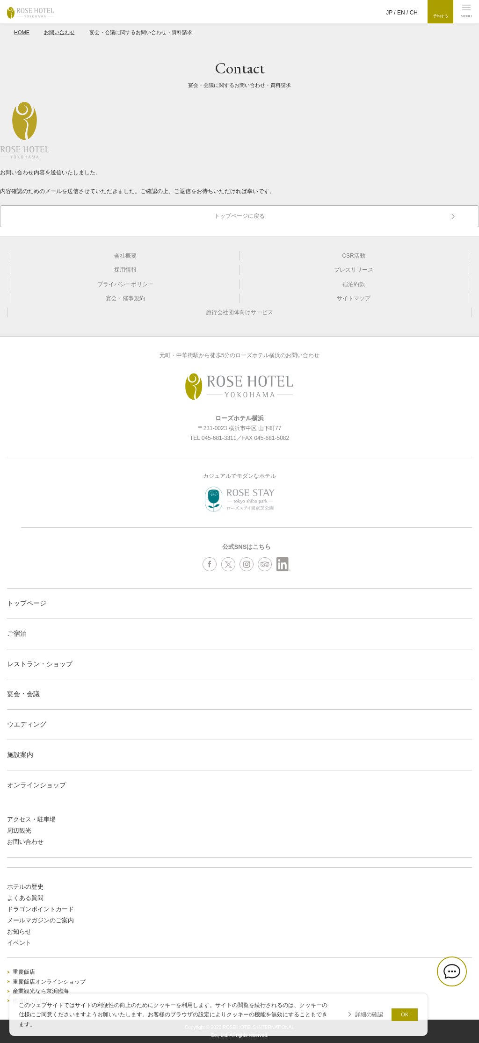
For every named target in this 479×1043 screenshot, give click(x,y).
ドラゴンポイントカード (40, 909)
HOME (21, 32)
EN (401, 12)
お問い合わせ (59, 32)
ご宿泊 (17, 633)
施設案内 (20, 754)
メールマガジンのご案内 (40, 920)
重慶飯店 (24, 972)
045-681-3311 (219, 438)
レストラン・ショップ (40, 664)
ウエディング (26, 724)
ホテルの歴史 (25, 886)
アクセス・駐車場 (31, 819)
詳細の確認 (369, 1014)
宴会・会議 (23, 694)
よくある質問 (25, 897)
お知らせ (19, 931)
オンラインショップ (36, 785)
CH (414, 12)
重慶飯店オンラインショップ (49, 981)
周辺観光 (19, 830)
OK (404, 1014)
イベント (19, 942)
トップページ (26, 603)
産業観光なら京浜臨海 (41, 991)
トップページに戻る (239, 216)
